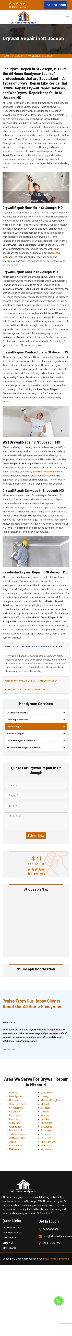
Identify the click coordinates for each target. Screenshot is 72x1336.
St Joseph (17, 55)
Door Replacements (12, 1232)
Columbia (14, 1111)
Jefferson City (17, 1138)
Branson (14, 1100)
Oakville (45, 1111)
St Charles (46, 1126)
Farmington (15, 1115)
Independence (17, 1134)
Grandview (15, 1126)
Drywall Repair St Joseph (39, 55)
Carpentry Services (12, 1227)
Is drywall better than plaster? (27, 689)
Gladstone (15, 1122)
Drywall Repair (9, 1237)
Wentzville (46, 1145)
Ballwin (13, 1092)
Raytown (45, 1115)
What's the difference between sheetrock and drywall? (33, 648)
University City (48, 1141)
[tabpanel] (36, 1035)
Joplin (12, 1141)
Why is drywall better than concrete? (31, 680)
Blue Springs (16, 1096)
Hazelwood (15, 1130)
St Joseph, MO (51, 1243)
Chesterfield (16, 1107)
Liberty (44, 1096)
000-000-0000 (55, 5)
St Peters (46, 1138)
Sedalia (45, 1119)
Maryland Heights (50, 1100)
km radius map (36, 924)
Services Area (9, 1248)
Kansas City (15, 1145)
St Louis (45, 1134)
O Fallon (45, 1107)
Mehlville (45, 1104)
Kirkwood (14, 1149)
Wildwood (46, 1149)
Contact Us (8, 1243)
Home (6, 55)
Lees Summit (48, 1092)
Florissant (14, 1119)
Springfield (46, 1122)
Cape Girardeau (17, 1104)
